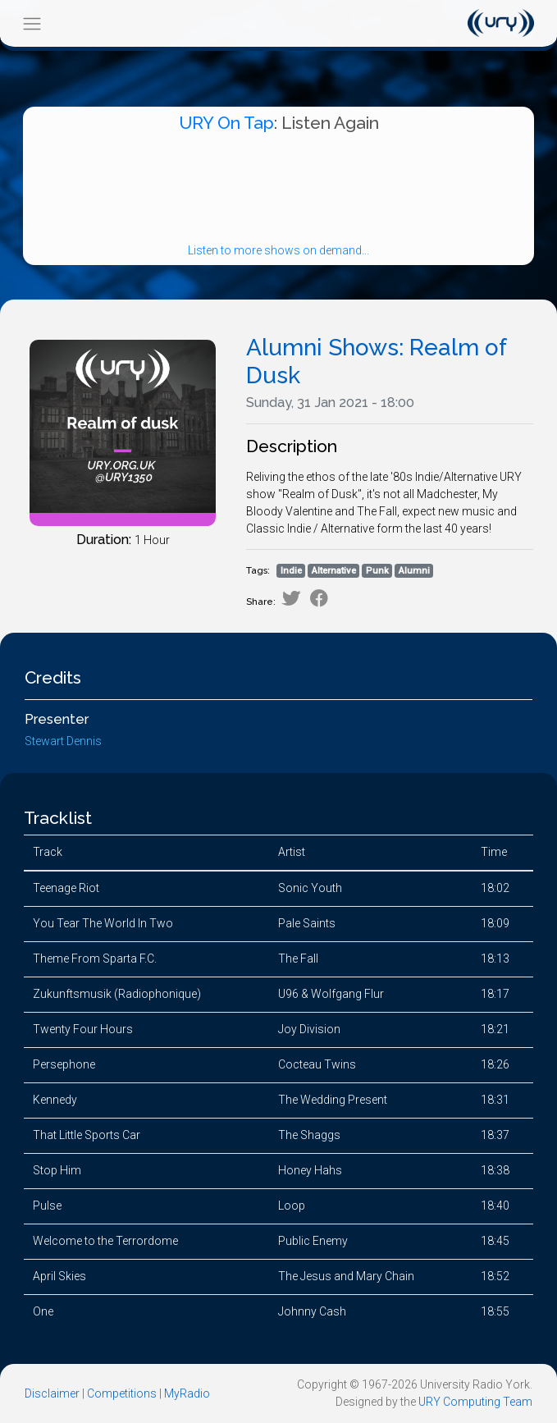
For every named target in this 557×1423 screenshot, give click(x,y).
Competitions (122, 1393)
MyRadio (187, 1393)
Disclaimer (52, 1393)
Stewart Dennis (63, 741)
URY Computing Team (475, 1401)
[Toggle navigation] (31, 23)
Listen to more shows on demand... (278, 250)
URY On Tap (226, 122)
